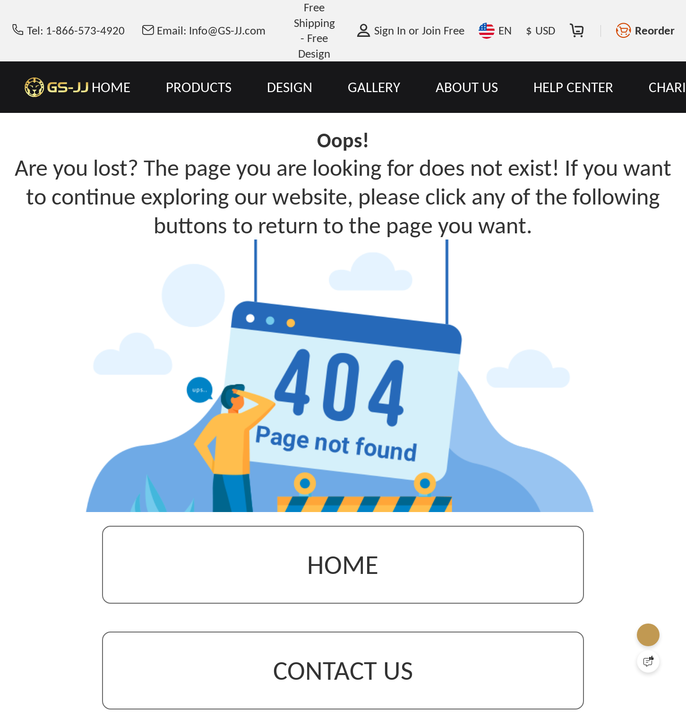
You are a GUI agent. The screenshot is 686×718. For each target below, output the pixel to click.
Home (342, 564)
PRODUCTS (199, 87)
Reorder (655, 30)
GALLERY (374, 87)
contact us (343, 670)
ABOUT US (467, 87)
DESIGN (289, 87)
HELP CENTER (573, 87)
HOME (111, 87)
